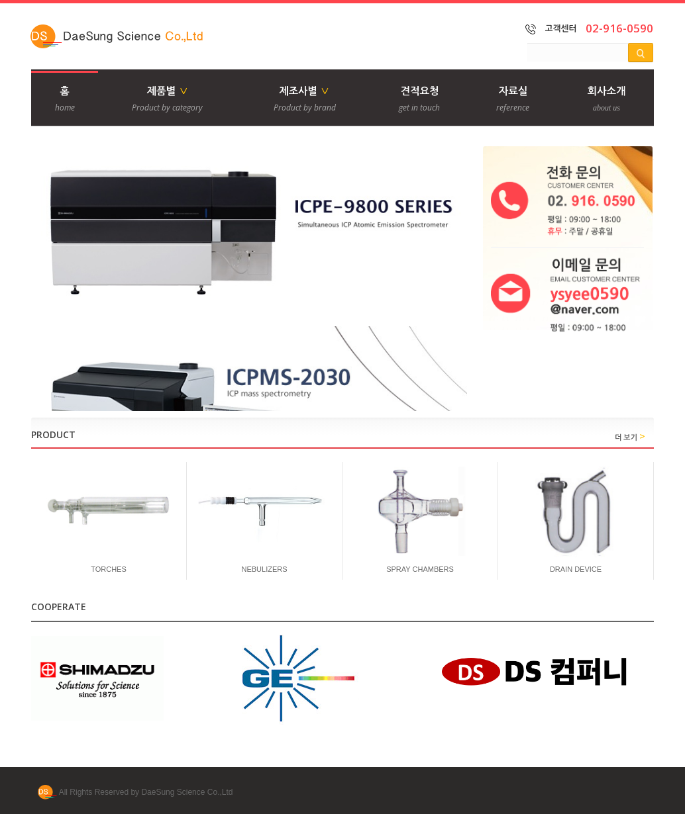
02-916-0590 (619, 28)
